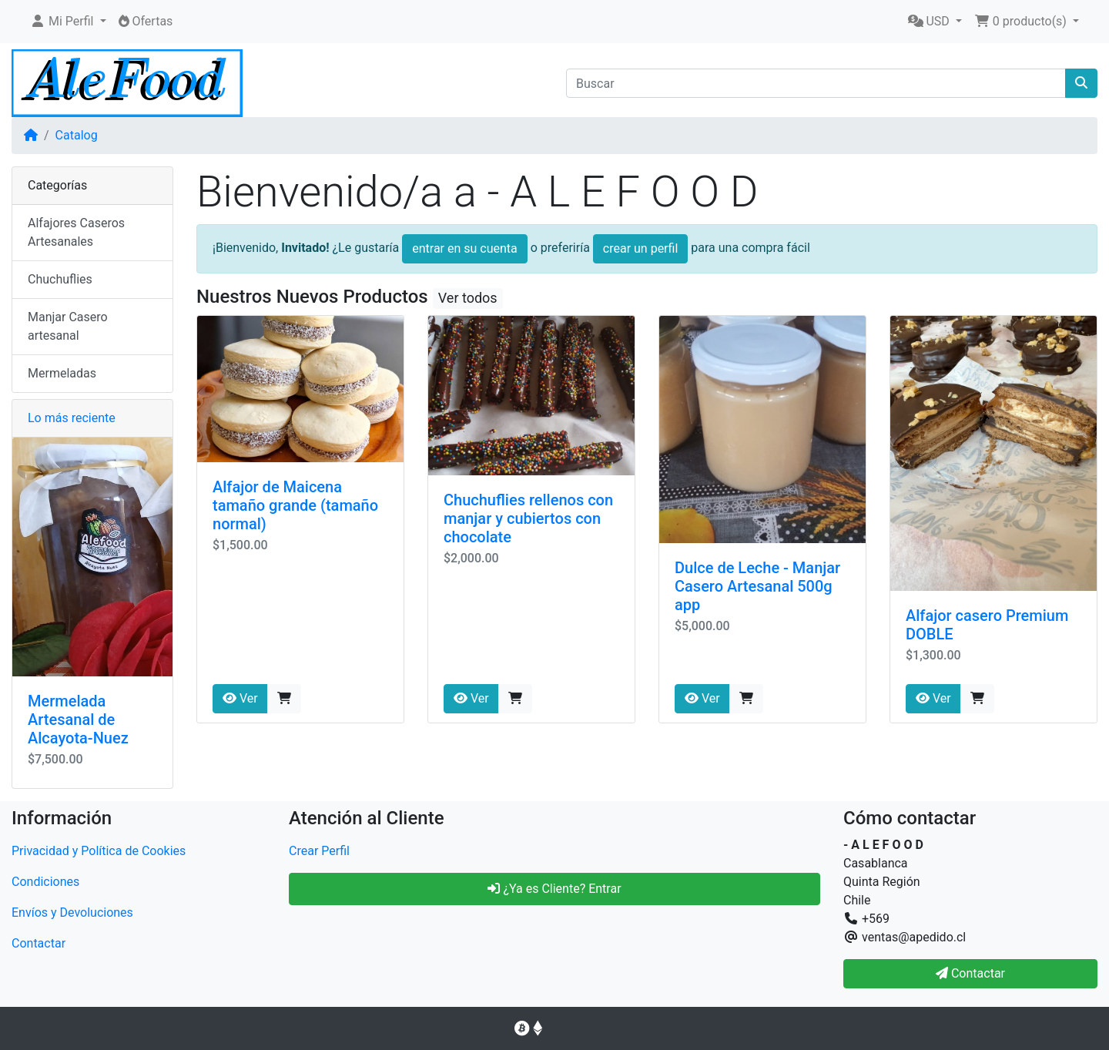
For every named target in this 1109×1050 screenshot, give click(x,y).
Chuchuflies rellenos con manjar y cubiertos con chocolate (528, 518)
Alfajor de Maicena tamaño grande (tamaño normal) (295, 505)
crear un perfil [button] (640, 248)
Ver (240, 698)
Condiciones (45, 881)
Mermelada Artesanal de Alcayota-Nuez (78, 719)
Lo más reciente (72, 418)
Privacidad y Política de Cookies (99, 851)
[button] (68, 21)
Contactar (38, 943)
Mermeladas (62, 373)
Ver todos (468, 298)
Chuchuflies (60, 279)
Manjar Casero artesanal (68, 326)
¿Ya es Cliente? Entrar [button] (554, 888)
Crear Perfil (319, 851)
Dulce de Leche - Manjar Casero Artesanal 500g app (757, 586)
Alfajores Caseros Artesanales (76, 232)
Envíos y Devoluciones (72, 912)
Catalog (76, 135)
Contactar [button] (970, 973)
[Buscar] (816, 83)
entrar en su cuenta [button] (465, 248)
